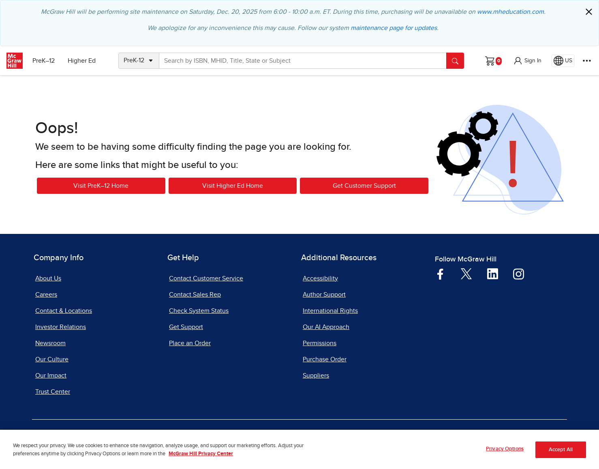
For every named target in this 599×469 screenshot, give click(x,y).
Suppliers (316, 375)
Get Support (186, 327)
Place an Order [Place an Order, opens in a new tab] (190, 343)
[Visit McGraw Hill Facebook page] (440, 273)
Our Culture (51, 359)
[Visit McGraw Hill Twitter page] (466, 273)
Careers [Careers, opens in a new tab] (46, 294)
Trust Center (52, 391)
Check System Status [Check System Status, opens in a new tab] (199, 311)
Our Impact (50, 375)
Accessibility (320, 278)
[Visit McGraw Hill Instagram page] (518, 273)
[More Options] (587, 60)
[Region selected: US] (563, 60)
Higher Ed (82, 60)
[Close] (589, 11)
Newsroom (50, 343)
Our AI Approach (326, 327)
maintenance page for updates (394, 28)
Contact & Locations (63, 311)
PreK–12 (43, 60)
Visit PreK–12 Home (100, 186)
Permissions (319, 343)
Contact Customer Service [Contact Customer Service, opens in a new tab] (206, 278)
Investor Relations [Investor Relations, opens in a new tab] (60, 327)
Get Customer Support (364, 186)
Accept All (561, 454)
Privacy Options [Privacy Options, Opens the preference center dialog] (505, 454)
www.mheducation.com (510, 11)
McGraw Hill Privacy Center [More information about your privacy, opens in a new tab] (201, 458)
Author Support (324, 294)
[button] (527, 60)
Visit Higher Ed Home (232, 186)
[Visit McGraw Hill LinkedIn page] (492, 273)
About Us (48, 278)
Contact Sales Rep (195, 294)
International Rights (330, 311)
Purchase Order (325, 359)
